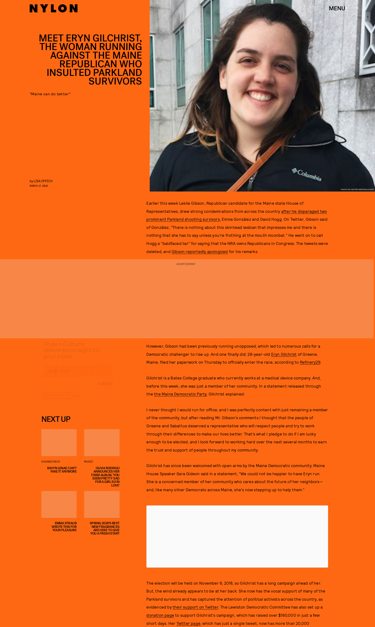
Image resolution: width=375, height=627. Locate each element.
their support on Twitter (195, 606)
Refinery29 (310, 362)
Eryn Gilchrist (284, 354)
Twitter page (188, 623)
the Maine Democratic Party (180, 393)
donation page (160, 615)
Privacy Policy (65, 402)
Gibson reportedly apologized (199, 251)
